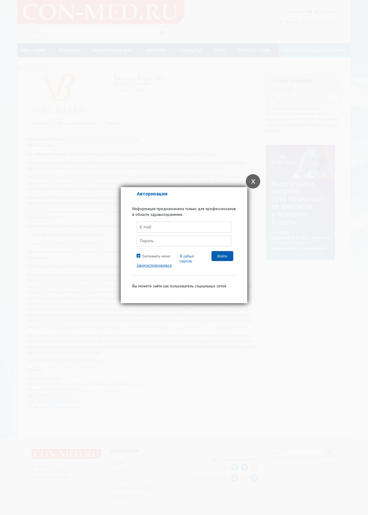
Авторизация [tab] (152, 193)
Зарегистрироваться (154, 265)
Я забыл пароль (187, 258)
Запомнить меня (156, 256)
